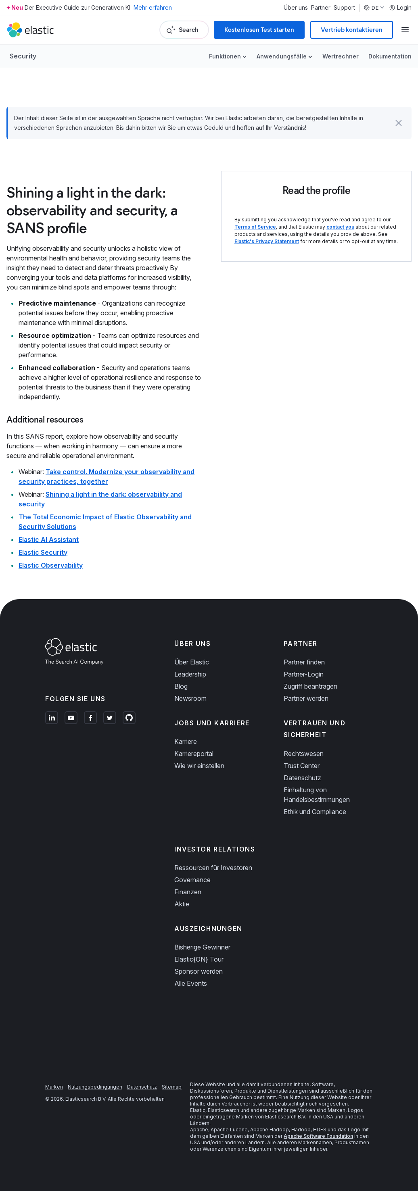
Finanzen (187, 892)
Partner (320, 7)
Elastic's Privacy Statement (266, 241)
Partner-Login (304, 674)
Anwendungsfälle (282, 56)
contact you (340, 227)
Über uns (296, 7)
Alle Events (190, 983)
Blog (181, 686)
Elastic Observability (51, 565)
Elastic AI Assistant (49, 539)
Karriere (185, 741)
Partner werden (306, 698)
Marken (54, 1087)
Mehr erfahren (153, 7)
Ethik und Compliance (315, 812)
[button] (398, 123)
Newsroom (190, 698)
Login (400, 7)
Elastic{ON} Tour (199, 959)
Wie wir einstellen (199, 766)
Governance (192, 880)
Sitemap (172, 1087)
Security (23, 56)
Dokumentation (390, 56)
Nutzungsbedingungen (95, 1087)
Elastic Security (43, 552)
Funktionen (225, 56)
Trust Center (302, 766)
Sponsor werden (198, 971)
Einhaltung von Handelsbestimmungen (317, 795)
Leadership (190, 674)
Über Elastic (191, 662)
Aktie (181, 904)
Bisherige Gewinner (202, 947)
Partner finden (304, 662)
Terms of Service (255, 227)
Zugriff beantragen (310, 686)
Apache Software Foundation (318, 1136)
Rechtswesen (304, 754)
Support (344, 7)
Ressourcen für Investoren (213, 868)
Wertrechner (340, 56)
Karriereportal (193, 754)
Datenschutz (302, 778)
